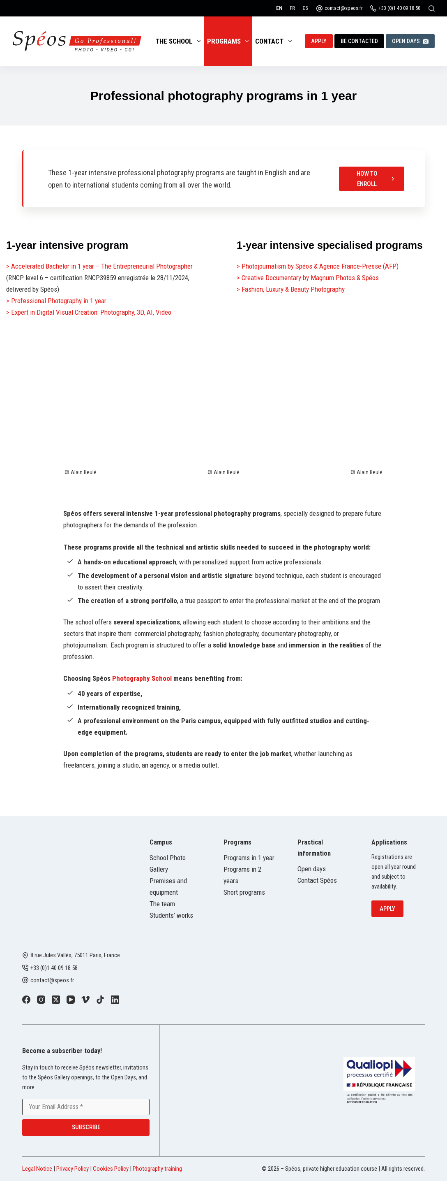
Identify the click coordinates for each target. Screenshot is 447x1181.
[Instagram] (41, 999)
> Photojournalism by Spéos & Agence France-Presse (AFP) (318, 266)
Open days (311, 869)
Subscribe (86, 1127)
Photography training (157, 1168)
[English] (279, 8)
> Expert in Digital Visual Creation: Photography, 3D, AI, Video (88, 312)
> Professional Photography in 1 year (56, 301)
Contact (275, 41)
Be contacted (359, 41)
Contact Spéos (317, 880)
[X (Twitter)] (56, 999)
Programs (229, 41)
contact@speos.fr (344, 8)
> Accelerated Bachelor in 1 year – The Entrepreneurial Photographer (99, 266)
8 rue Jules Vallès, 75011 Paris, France (75, 955)
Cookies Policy (111, 1168)
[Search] (432, 8)
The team (162, 904)
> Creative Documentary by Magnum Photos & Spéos (308, 278)
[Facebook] (26, 999)
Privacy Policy (72, 1168)
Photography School (142, 678)
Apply (319, 41)
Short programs (244, 892)
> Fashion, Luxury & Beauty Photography (291, 289)
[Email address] (86, 1107)
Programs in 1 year (249, 858)
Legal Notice (37, 1168)
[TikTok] (100, 999)
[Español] (305, 8)
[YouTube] (71, 999)
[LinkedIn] (115, 999)
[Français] (292, 8)
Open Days (410, 41)
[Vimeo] (85, 999)
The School (179, 41)
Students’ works (171, 915)
